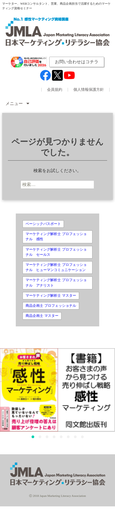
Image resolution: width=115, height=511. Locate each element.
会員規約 (54, 90)
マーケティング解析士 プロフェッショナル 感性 (56, 236)
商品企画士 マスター (42, 316)
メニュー (14, 103)
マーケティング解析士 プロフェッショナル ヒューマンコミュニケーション (56, 267)
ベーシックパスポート (43, 224)
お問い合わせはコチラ (76, 61)
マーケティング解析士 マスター (51, 295)
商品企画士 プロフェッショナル (51, 306)
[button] (32, 436)
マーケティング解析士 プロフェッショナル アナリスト (56, 282)
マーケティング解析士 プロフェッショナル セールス (56, 252)
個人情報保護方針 (88, 90)
